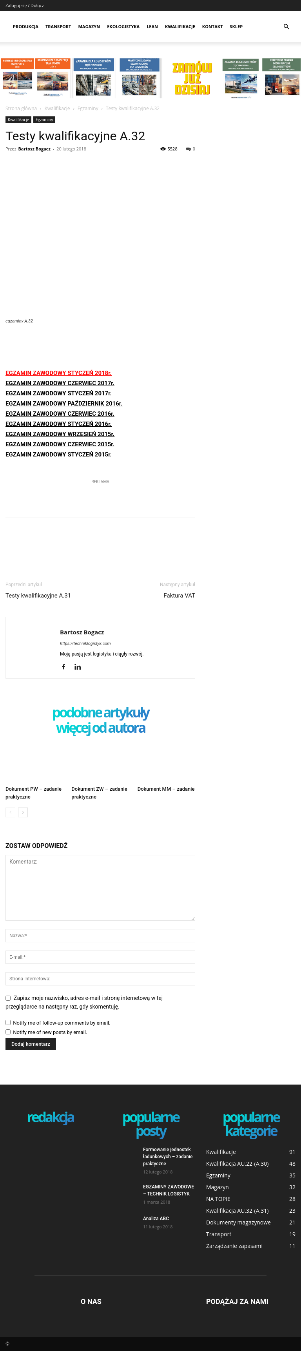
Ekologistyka (123, 26)
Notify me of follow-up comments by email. (61, 1023)
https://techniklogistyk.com (85, 643)
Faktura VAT (179, 595)
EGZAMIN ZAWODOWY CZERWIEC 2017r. (59, 383)
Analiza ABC (156, 1218)
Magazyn (89, 26)
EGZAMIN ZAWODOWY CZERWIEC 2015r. (59, 444)
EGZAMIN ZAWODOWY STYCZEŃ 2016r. (58, 423)
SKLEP (236, 26)
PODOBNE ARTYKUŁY (100, 713)
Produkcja (25, 26)
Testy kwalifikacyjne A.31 (38, 595)
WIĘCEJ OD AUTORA (100, 728)
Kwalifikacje (180, 26)
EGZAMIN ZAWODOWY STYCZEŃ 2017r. (58, 393)
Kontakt (212, 26)
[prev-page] (10, 812)
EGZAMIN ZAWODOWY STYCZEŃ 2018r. (58, 373)
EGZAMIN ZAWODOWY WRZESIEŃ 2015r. (59, 434)
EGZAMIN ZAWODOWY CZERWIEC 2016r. (59, 413)
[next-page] (23, 812)
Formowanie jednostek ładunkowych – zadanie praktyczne (167, 1156)
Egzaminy (88, 108)
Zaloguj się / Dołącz (24, 5)
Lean (152, 26)
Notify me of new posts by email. (50, 1032)
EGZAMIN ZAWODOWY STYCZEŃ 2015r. (58, 454)
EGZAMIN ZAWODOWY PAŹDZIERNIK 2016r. (64, 403)
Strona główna (21, 108)
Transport (58, 26)
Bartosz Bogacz (34, 149)
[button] (286, 27)
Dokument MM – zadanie (166, 789)
